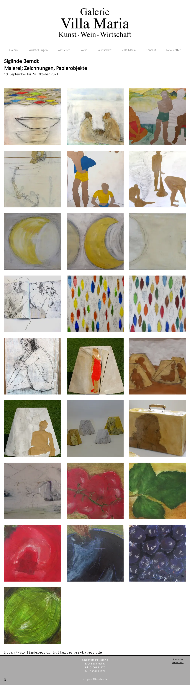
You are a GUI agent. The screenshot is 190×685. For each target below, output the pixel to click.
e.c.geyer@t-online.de (95, 679)
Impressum (178, 659)
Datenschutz (178, 663)
